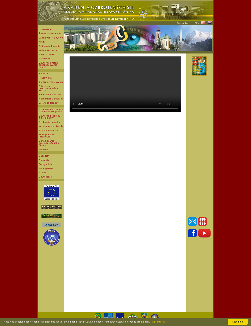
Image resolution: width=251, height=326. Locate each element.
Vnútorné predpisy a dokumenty (49, 117)
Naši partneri (46, 54)
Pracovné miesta (48, 130)
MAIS (42, 42)
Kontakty (43, 149)
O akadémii (45, 29)
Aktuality (44, 160)
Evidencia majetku (49, 122)
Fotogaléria (45, 164)
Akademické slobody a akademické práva (51, 110)
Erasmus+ (44, 58)
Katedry (43, 73)
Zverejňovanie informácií (47, 135)
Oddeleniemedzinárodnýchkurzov (48, 88)
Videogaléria (46, 168)
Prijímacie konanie (49, 46)
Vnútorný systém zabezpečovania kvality (48, 65)
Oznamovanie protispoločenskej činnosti (49, 143)
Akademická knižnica (51, 99)
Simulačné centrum (50, 94)
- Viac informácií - (160, 322)
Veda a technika (48, 50)
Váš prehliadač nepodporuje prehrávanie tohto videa (125, 84)
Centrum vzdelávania (51, 82)
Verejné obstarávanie (51, 126)
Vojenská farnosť (49, 103)
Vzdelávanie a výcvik (51, 38)
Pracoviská (45, 78)
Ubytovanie (45, 177)
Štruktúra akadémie (50, 33)
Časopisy (44, 156)
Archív (42, 172)
